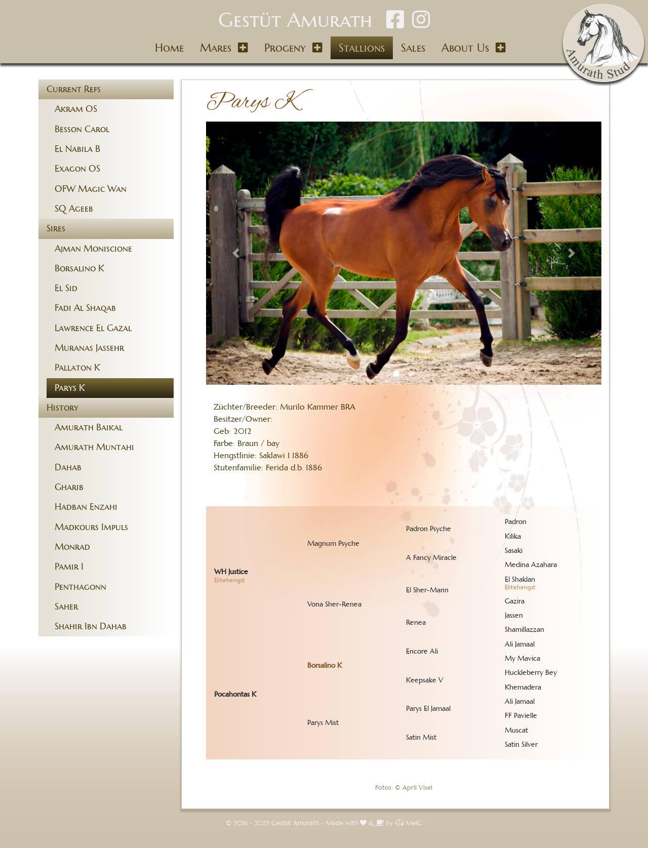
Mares (215, 48)
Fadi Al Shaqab (85, 307)
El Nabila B (77, 148)
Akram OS (76, 108)
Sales (413, 48)
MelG (408, 823)
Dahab (68, 467)
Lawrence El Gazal (93, 328)
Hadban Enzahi (86, 506)
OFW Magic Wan (91, 188)
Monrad (72, 546)
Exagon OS (77, 168)
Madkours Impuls (91, 527)
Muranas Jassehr (89, 347)
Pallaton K (77, 367)
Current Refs (74, 89)
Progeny (285, 48)
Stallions (362, 48)
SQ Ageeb (74, 208)
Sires (56, 228)
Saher (66, 606)
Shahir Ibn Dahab (91, 626)
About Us (465, 48)
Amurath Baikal (89, 427)
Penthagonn (80, 586)
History (62, 407)
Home (169, 48)
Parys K (70, 387)
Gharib (69, 487)
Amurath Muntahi (94, 447)
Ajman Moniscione (93, 248)
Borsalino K (79, 268)
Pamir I (69, 566)
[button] (235, 253)
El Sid (66, 288)
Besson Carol (82, 129)
